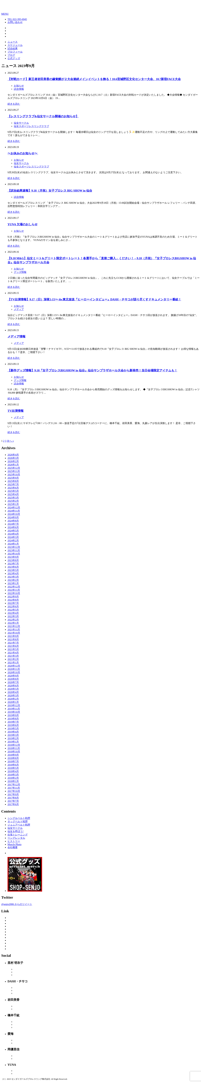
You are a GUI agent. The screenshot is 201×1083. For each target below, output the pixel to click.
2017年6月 (13, 804)
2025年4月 (13, 494)
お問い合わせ (15, 22)
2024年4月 (13, 534)
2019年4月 (13, 731)
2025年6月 (13, 487)
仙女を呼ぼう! (15, 831)
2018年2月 (13, 778)
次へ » (10, 441)
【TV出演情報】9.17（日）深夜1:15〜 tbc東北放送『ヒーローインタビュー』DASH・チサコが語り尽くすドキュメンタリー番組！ (94, 299)
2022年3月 (13, 616)
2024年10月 (14, 514)
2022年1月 (13, 623)
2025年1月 (13, 504)
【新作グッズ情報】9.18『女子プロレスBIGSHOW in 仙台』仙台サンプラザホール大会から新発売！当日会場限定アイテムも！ (92, 370)
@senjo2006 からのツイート (16, 904)
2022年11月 (14, 590)
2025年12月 (14, 468)
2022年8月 (13, 600)
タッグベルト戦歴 (18, 821)
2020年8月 (13, 679)
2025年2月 (13, 501)
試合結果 (13, 48)
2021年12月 (14, 626)
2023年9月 (13, 557)
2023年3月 (13, 576)
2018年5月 (13, 768)
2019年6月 (13, 725)
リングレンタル (16, 838)
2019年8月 (13, 718)
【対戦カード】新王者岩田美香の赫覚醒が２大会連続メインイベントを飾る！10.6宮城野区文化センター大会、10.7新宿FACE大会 (94, 79)
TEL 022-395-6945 (17, 19)
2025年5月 (13, 491)
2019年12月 (14, 705)
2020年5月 (13, 689)
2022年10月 (14, 593)
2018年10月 (14, 751)
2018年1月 (13, 781)
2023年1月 (13, 583)
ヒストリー (14, 841)
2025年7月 (13, 484)
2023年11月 (14, 550)
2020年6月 (13, 685)
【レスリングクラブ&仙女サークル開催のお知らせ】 (43, 116)
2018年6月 (13, 764)
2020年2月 (13, 698)
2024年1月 (13, 543)
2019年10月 (14, 712)
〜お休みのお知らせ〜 (23, 153)
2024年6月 (13, 527)
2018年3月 (13, 774)
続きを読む (14, 104)
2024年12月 (14, 507)
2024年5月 (13, 530)
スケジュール (15, 45)
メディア (19, 309)
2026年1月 (13, 464)
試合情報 (19, 89)
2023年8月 (13, 560)
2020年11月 (14, 669)
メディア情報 (16, 336)
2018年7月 (13, 761)
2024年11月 (14, 510)
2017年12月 (14, 784)
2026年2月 (13, 461)
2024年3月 (13, 537)
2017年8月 (13, 797)
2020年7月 (13, 682)
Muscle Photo (14, 844)
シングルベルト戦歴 (19, 818)
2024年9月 (13, 517)
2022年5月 (13, 609)
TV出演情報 (16, 410)
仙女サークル (21, 123)
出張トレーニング (18, 834)
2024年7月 (13, 524)
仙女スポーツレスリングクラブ (31, 126)
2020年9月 (13, 675)
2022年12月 (14, 586)
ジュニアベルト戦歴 (19, 824)
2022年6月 (13, 606)
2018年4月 (13, 771)
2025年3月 (13, 497)
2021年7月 (13, 642)
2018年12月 (14, 745)
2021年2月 (13, 659)
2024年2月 (13, 540)
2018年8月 (13, 758)
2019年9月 (13, 715)
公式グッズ (14, 58)
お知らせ (19, 85)
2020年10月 (14, 672)
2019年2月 (13, 738)
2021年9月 (13, 636)
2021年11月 (14, 629)
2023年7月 (13, 563)
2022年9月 (13, 596)
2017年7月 (13, 801)
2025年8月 (13, 481)
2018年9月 (13, 755)
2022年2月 (13, 619)
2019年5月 (13, 728)
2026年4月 (13, 454)
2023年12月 (14, 547)
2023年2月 (13, 580)
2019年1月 (13, 741)
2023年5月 (13, 570)
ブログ (11, 55)
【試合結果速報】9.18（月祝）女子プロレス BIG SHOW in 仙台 (50, 190)
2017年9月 (13, 794)
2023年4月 (13, 573)
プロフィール (15, 51)
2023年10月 (14, 553)
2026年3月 (13, 458)
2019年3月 (13, 735)
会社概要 (13, 847)
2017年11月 (14, 787)
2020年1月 (13, 702)
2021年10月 (14, 632)
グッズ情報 (20, 272)
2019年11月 (14, 708)
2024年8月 (13, 520)
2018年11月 (14, 748)
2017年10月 (14, 791)
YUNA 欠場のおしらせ (23, 224)
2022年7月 (13, 603)
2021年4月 (13, 652)
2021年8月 (13, 639)
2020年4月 (13, 692)
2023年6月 (13, 567)
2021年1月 (13, 662)
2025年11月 (14, 471)
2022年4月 (13, 613)
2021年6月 (13, 646)
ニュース (13, 42)
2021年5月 (13, 649)
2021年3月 (13, 656)
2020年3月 (13, 695)
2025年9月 (13, 477)
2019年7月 (13, 722)
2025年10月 (14, 474)
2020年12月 (14, 665)
